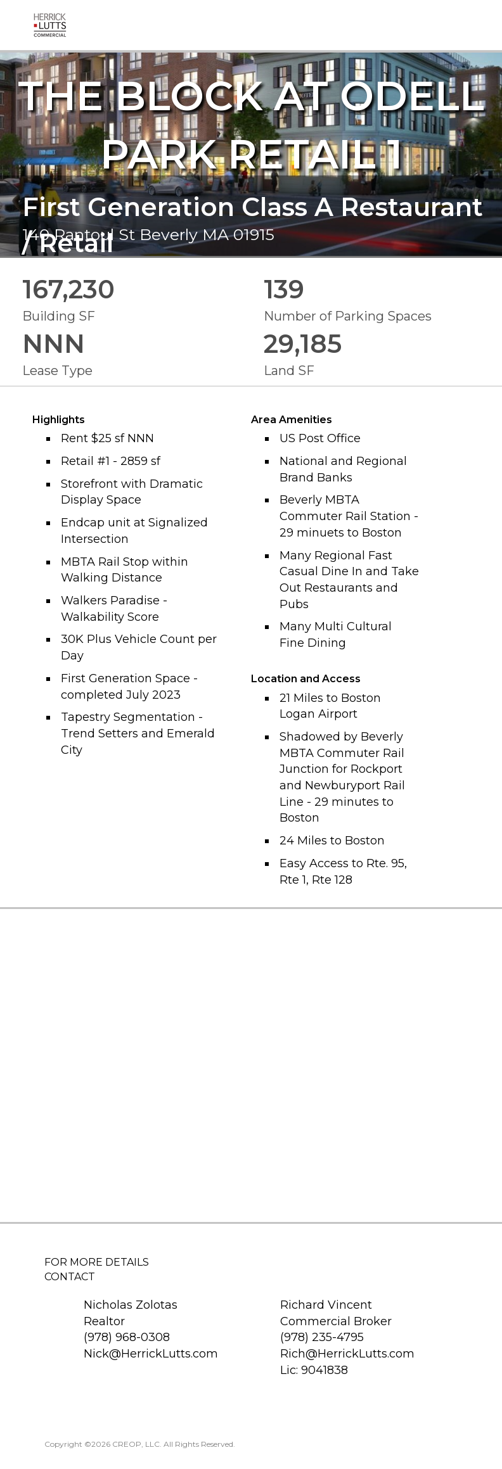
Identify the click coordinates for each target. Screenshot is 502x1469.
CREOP (126, 1444)
